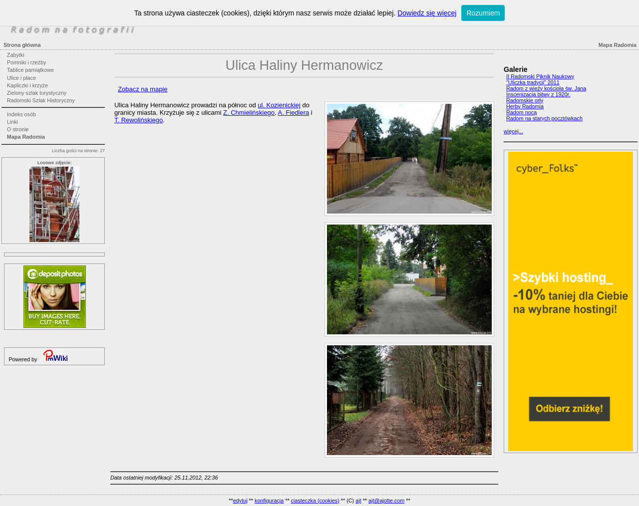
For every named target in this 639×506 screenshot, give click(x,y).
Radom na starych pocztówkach (544, 118)
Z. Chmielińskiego (249, 112)
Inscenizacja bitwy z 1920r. (538, 94)
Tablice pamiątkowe (30, 70)
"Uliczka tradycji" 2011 (533, 82)
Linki (12, 122)
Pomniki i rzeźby (26, 62)
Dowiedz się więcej (426, 13)
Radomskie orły (524, 100)
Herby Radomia (525, 106)
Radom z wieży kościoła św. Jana (546, 88)
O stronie (18, 129)
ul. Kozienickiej (279, 105)
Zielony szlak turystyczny (36, 93)
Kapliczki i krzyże (27, 85)
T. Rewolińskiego (138, 120)
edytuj (240, 501)
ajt (358, 501)
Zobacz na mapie (142, 89)
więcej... (513, 131)
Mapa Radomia (26, 137)
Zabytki (15, 55)
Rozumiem (483, 13)
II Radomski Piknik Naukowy (540, 76)
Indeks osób (21, 114)
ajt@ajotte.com (386, 501)
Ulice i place (21, 78)
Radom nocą (521, 112)
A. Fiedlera (294, 112)
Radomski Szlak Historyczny (41, 100)
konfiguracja (269, 501)
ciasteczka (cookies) (315, 501)
